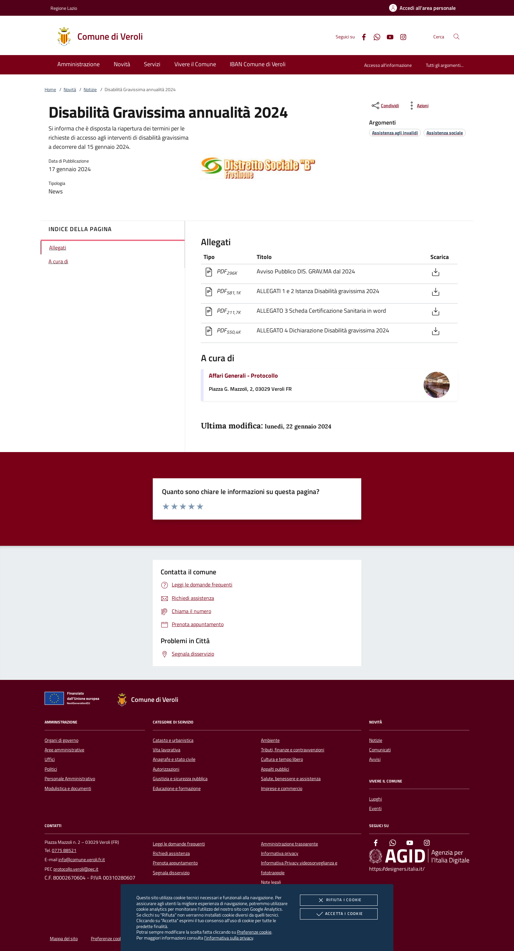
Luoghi (375, 798)
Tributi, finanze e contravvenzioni (292, 749)
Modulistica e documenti (68, 788)
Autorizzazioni (166, 769)
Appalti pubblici (275, 769)
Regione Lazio (63, 8)
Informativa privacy (279, 853)
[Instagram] (400, 36)
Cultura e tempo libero (282, 759)
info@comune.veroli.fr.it (81, 859)
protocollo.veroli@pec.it (75, 869)
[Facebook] (361, 36)
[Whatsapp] (374, 36)
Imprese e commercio (281, 788)
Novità (70, 89)
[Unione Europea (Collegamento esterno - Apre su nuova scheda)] (74, 699)
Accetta (339, 914)
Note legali (271, 882)
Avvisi (375, 759)
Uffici (50, 759)
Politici (51, 769)
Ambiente (270, 740)
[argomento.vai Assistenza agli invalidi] (395, 132)
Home (50, 89)
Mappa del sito (64, 938)
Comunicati (380, 749)
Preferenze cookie (254, 931)
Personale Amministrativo (70, 778)
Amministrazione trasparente (289, 843)
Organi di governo (61, 740)
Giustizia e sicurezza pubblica (180, 778)
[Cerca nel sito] (456, 37)
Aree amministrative (64, 749)
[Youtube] (387, 36)
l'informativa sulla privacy (228, 937)
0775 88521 (64, 850)
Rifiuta (339, 900)
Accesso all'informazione (388, 65)
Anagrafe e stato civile (174, 759)
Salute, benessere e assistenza (291, 778)
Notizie (90, 89)
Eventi (375, 808)
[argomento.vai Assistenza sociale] (444, 132)
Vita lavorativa (166, 749)
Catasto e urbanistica (173, 740)
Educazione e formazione (177, 788)
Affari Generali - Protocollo (243, 375)
